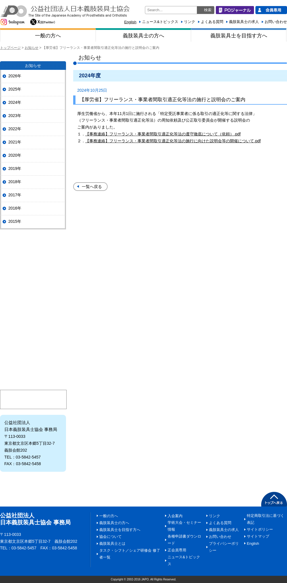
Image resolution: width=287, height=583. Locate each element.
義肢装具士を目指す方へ (238, 36)
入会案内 (33, 377)
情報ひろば (33, 313)
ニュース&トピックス (160, 22)
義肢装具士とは (33, 334)
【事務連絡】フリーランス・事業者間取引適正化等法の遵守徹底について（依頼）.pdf (163, 134)
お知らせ (31, 48)
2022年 (14, 128)
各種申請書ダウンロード (184, 539)
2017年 (14, 195)
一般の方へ (48, 36)
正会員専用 (177, 550)
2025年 (14, 89)
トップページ (10, 48)
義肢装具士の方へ (143, 36)
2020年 (14, 155)
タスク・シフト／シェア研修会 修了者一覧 (129, 553)
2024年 (14, 102)
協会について (33, 269)
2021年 (14, 142)
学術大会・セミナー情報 (184, 526)
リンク (189, 22)
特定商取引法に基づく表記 (265, 519)
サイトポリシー (260, 529)
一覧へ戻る (92, 186)
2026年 (14, 76)
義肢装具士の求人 (244, 22)
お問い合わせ (276, 22)
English (130, 22)
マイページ (33, 399)
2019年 (14, 168)
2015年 (14, 221)
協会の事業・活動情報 (33, 291)
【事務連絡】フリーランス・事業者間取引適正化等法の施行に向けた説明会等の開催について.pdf (173, 141)
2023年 (14, 115)
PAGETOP (274, 499)
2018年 (14, 181)
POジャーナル (33, 246)
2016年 (14, 208)
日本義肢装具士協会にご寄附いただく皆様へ (33, 356)
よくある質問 (212, 22)
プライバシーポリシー (224, 547)
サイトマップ (258, 536)
